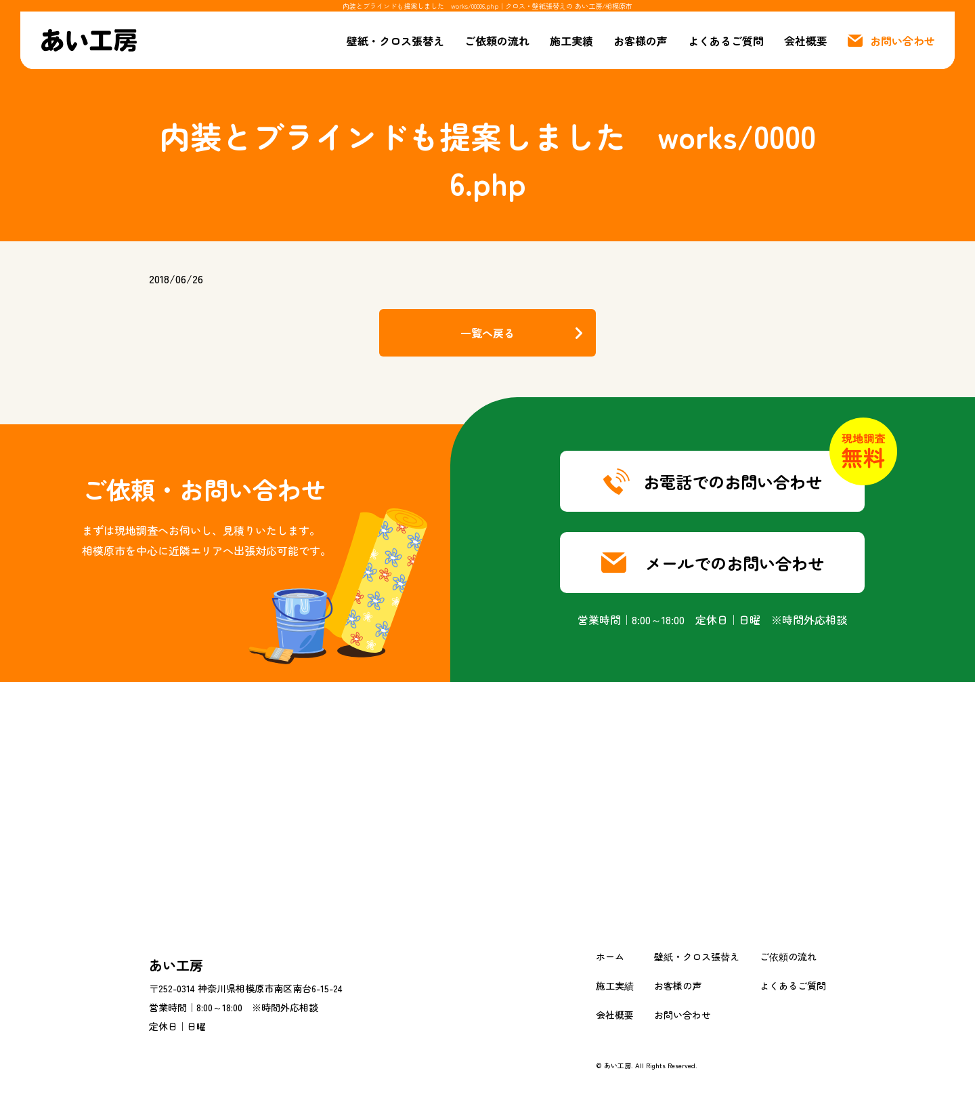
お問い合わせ (682, 1014)
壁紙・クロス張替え (395, 41)
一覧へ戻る (487, 333)
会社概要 (805, 41)
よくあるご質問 (726, 41)
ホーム (610, 956)
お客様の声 (640, 41)
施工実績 (571, 41)
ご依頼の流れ (496, 41)
